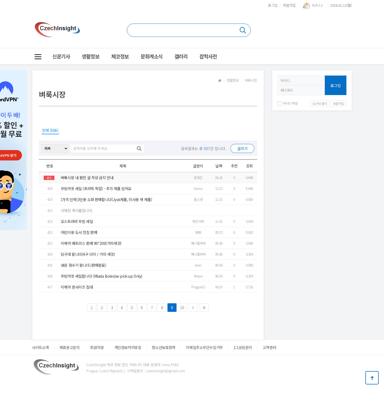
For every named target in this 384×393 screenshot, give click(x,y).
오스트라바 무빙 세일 (77, 221)
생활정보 (90, 56)
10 (182, 307)
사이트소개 (40, 347)
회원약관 (96, 347)
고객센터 (269, 347)
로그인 (273, 5)
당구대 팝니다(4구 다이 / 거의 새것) (88, 254)
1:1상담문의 (243, 347)
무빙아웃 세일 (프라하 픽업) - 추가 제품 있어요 (96, 188)
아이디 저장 (288, 103)
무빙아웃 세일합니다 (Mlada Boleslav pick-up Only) (101, 276)
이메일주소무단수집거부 (204, 347)
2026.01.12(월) (341, 5)
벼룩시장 (251, 80)
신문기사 (61, 56)
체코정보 (120, 56)
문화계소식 (152, 56)
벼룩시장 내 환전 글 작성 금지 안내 (87, 177)
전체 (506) (50, 130)
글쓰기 (242, 148)
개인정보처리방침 (127, 347)
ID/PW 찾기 (320, 103)
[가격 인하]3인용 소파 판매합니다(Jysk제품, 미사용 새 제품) (106, 199)
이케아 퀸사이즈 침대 (77, 287)
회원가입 (289, 5)
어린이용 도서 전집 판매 (79, 232)
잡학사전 (208, 56)
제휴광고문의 (69, 347)
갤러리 (181, 56)
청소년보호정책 (163, 347)
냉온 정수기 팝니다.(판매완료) (83, 265)
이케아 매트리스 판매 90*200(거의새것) (91, 243)
